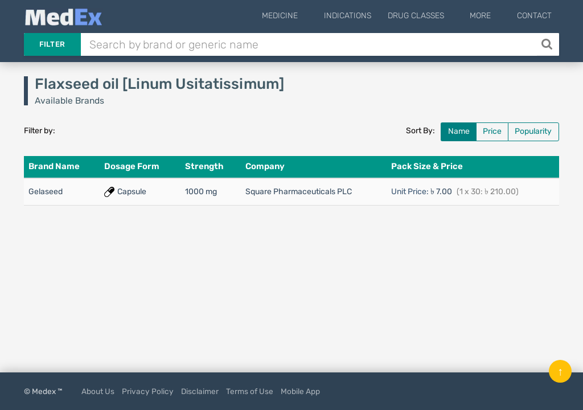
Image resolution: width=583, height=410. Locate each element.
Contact (534, 15)
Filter (52, 44)
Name (459, 131)
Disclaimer (200, 391)
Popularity (533, 131)
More (489, 15)
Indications (366, 15)
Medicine (308, 15)
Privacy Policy (148, 391)
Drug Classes (435, 15)
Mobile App (300, 391)
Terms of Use (249, 391)
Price (492, 131)
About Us (97, 391)
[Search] (548, 44)
